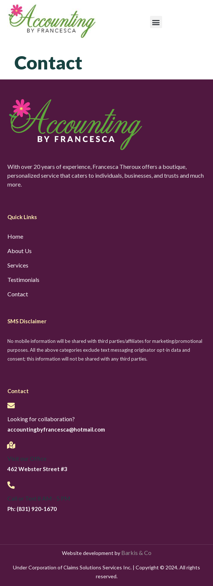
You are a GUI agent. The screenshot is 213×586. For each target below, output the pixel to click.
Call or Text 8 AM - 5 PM (38, 498)
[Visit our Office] (11, 445)
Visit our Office (26, 458)
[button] (156, 22)
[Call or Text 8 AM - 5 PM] (11, 485)
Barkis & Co (136, 552)
